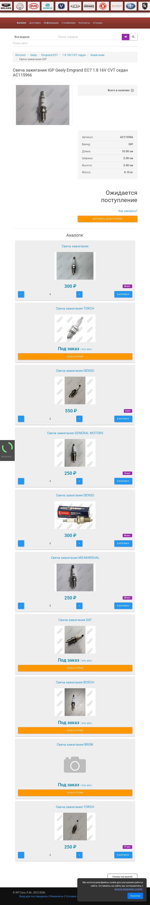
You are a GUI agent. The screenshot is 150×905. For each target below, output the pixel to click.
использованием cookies (128, 889)
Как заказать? (128, 211)
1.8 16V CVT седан (74, 55)
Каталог (20, 55)
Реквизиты (56, 896)
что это (86, 349)
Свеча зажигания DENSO (75, 371)
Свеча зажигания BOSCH (75, 682)
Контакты (84, 22)
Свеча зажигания (75, 246)
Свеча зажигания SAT (75, 620)
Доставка (35, 22)
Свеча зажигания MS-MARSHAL (75, 558)
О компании (68, 22)
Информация (51, 22)
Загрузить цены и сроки (107, 218)
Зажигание (97, 55)
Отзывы (97, 22)
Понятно (135, 895)
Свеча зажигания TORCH (75, 308)
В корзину (123, 294)
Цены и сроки (75, 356)
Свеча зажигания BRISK (75, 745)
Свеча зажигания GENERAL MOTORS (75, 433)
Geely (33, 55)
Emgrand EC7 (49, 55)
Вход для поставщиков (33, 896)
